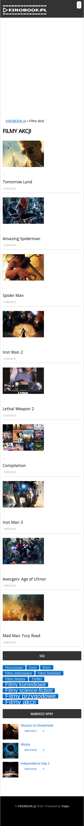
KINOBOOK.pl (16, 121)
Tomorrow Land (17, 181)
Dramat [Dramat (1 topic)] (33, 667)
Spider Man (13, 295)
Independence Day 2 (35, 763)
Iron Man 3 (13, 522)
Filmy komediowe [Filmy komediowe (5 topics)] (25, 684)
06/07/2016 (30, 750)
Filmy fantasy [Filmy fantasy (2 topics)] (15, 679)
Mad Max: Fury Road (21, 635)
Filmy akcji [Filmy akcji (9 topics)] (20, 702)
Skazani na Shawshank (37, 725)
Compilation (14, 465)
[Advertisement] (42, 72)
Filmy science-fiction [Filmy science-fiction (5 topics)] (28, 690)
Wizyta (25, 744)
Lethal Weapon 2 (18, 408)
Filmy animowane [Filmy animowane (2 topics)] (18, 673)
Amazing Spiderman (21, 238)
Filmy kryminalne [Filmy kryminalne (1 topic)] (14, 667)
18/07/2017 (30, 731)
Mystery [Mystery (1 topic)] (47, 667)
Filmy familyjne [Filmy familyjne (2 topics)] (49, 673)
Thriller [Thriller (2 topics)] (36, 679)
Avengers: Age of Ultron (24, 579)
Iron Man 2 (13, 352)
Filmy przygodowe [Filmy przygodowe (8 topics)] (30, 696)
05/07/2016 (30, 769)
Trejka (65, 806)
